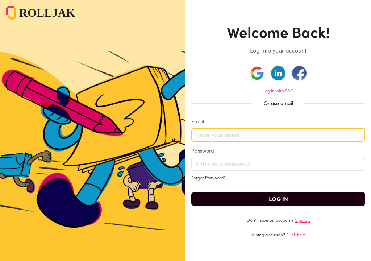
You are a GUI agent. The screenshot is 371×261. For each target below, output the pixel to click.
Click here (296, 234)
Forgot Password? (208, 178)
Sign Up (302, 220)
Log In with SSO (278, 91)
